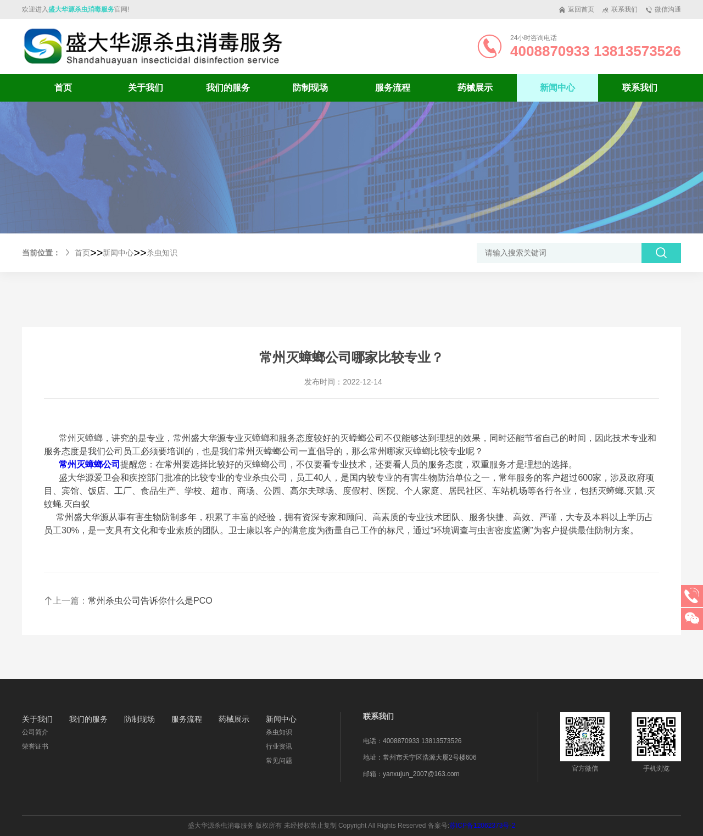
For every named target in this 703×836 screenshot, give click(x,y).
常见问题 (279, 761)
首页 (63, 87)
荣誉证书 (35, 746)
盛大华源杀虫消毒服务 (81, 9)
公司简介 (35, 732)
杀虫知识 (162, 252)
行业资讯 (279, 746)
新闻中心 (118, 252)
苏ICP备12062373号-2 (482, 825)
